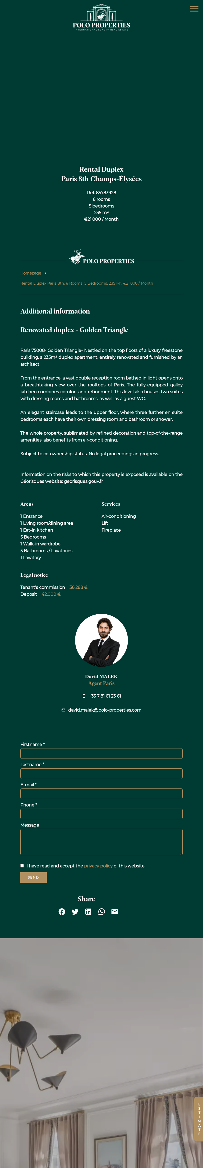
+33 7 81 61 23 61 (105, 696)
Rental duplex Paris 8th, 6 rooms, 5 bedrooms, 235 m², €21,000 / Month (86, 283)
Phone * (28, 805)
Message (29, 825)
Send (33, 877)
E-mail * (28, 784)
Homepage (30, 273)
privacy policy (98, 866)
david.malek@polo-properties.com (104, 710)
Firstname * (32, 744)
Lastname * (32, 764)
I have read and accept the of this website (85, 866)
